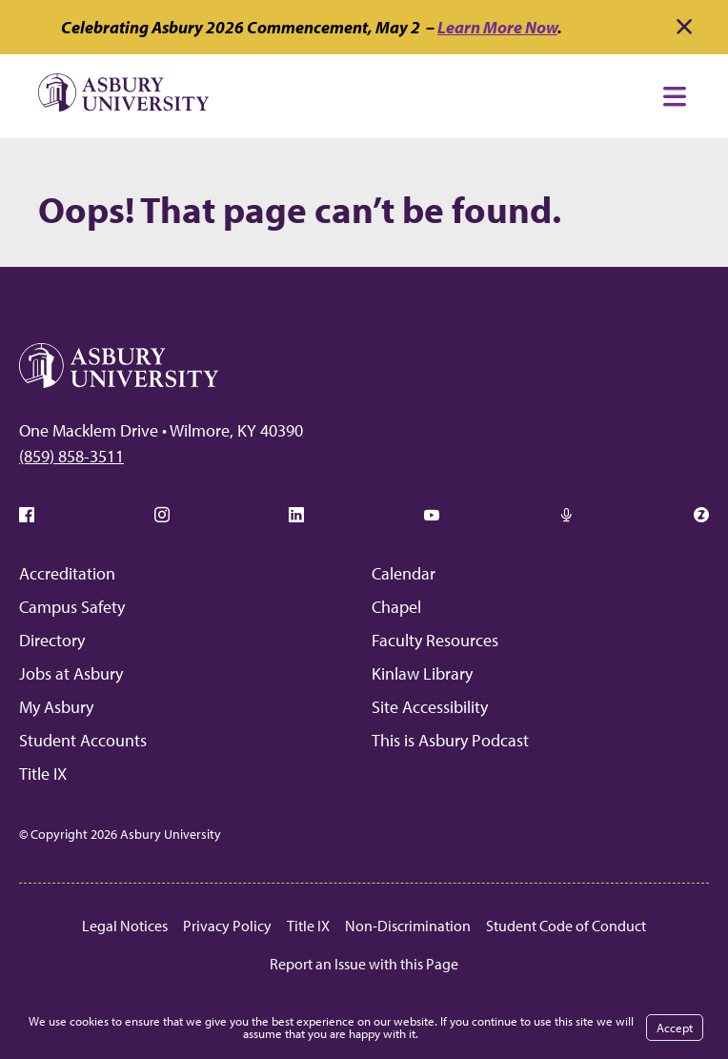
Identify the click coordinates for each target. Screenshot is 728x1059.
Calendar (403, 573)
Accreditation (67, 573)
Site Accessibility (430, 707)
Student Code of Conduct (566, 925)
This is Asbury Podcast (450, 740)
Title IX (43, 773)
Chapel (396, 607)
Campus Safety (72, 607)
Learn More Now (497, 27)
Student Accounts (83, 740)
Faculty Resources (435, 640)
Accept (675, 1027)
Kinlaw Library (422, 673)
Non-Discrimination (408, 925)
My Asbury (56, 707)
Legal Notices (125, 925)
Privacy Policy (227, 925)
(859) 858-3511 (71, 456)
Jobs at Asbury (71, 673)
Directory (52, 640)
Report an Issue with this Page (364, 963)
